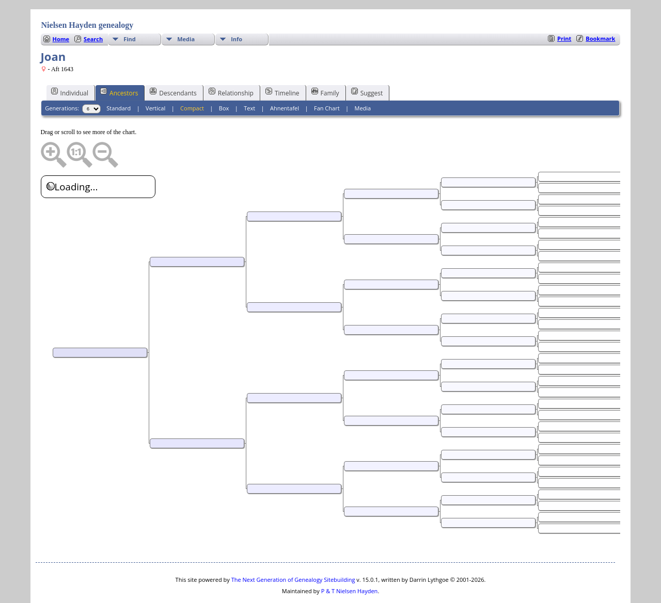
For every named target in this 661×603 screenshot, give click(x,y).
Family (325, 61)
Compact (192, 77)
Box (224, 77)
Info (236, 8)
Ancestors (119, 61)
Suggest (367, 61)
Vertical (155, 77)
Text (249, 77)
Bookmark (600, 7)
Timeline (282, 61)
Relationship (231, 61)
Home (61, 8)
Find (129, 8)
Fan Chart (327, 77)
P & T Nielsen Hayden (349, 560)
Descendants (173, 61)
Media (186, 8)
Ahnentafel (284, 77)
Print (564, 7)
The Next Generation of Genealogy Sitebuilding (293, 548)
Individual (70, 61)
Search (93, 8)
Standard (118, 77)
